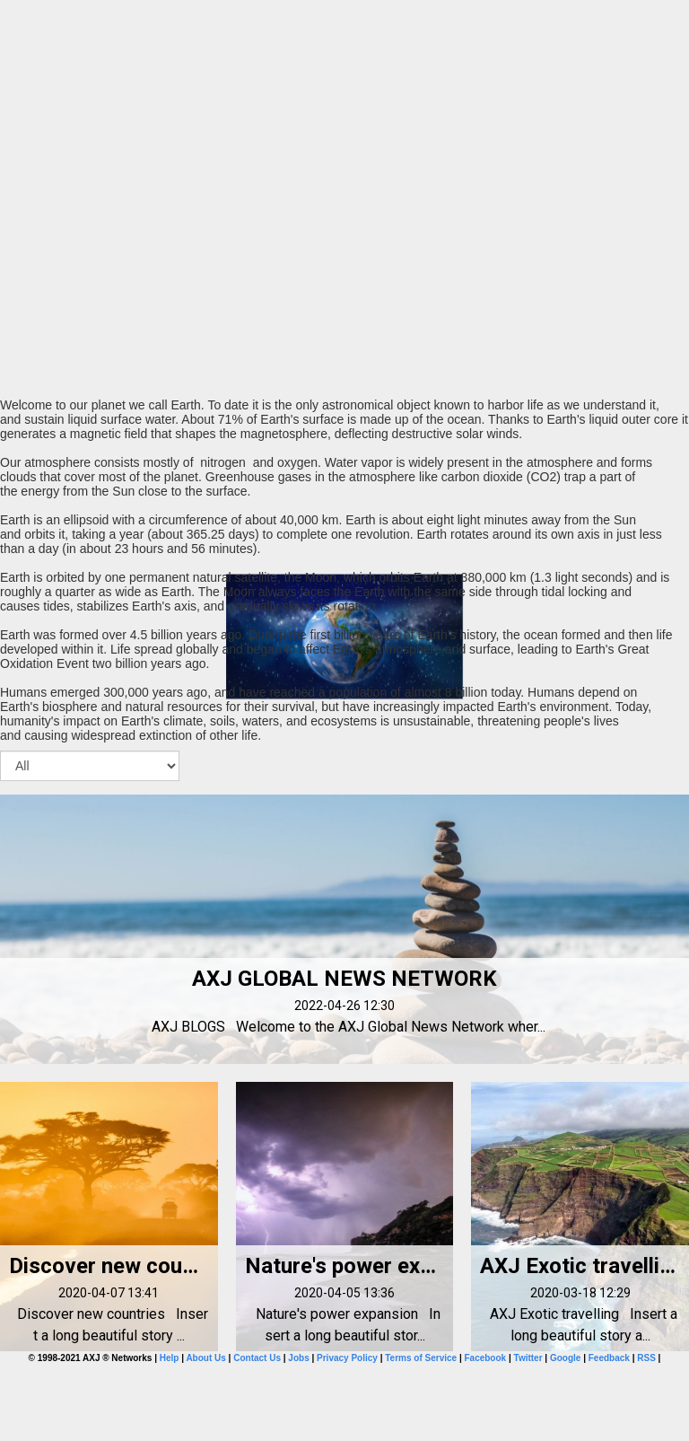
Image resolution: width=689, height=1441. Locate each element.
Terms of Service (421, 1358)
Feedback (609, 1358)
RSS (646, 1358)
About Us (205, 1358)
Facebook (485, 1358)
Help (169, 1358)
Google (565, 1358)
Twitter (528, 1358)
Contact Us (257, 1358)
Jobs (298, 1358)
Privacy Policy (347, 1358)
